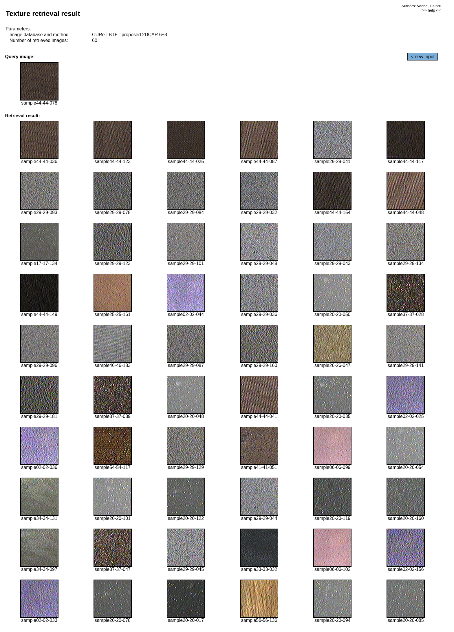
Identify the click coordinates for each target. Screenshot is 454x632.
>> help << (431, 10)
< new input (423, 56)
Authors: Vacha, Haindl (421, 6)
